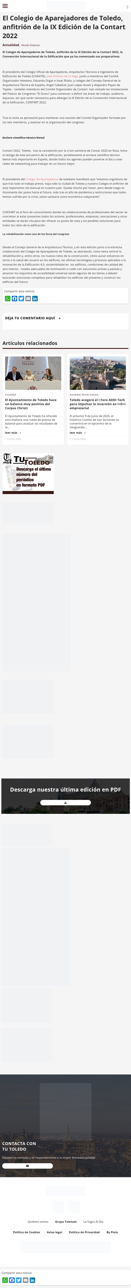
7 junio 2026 (79, 438)
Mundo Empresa (30, 45)
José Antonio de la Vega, (63, 76)
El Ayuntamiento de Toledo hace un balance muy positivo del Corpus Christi (30, 404)
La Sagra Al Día (93, 1222)
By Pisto (112, 1232)
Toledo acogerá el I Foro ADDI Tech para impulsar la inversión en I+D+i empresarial (98, 404)
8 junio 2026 (14, 438)
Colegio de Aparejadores (42, 179)
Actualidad (11, 45)
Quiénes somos (38, 1222)
